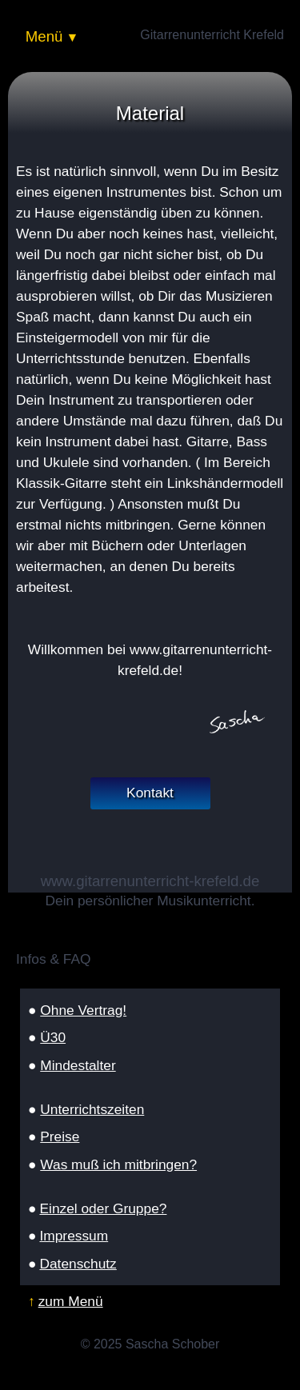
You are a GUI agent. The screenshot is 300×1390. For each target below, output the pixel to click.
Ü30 (53, 1037)
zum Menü (70, 1301)
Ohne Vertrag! (83, 1010)
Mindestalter (77, 1065)
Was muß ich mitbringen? (118, 1164)
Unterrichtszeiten (92, 1109)
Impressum (73, 1236)
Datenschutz (77, 1264)
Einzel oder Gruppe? (102, 1208)
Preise (59, 1136)
